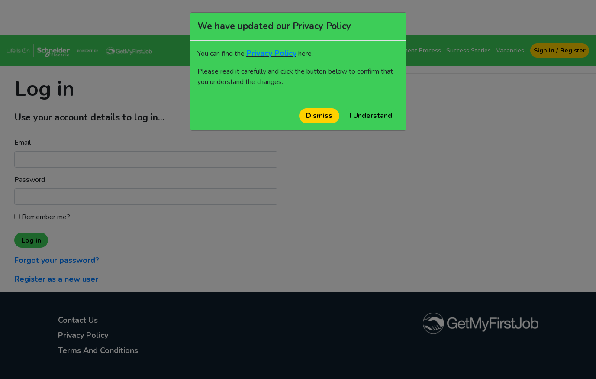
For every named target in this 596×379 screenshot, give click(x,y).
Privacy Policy (271, 53)
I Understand (371, 115)
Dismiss (319, 115)
